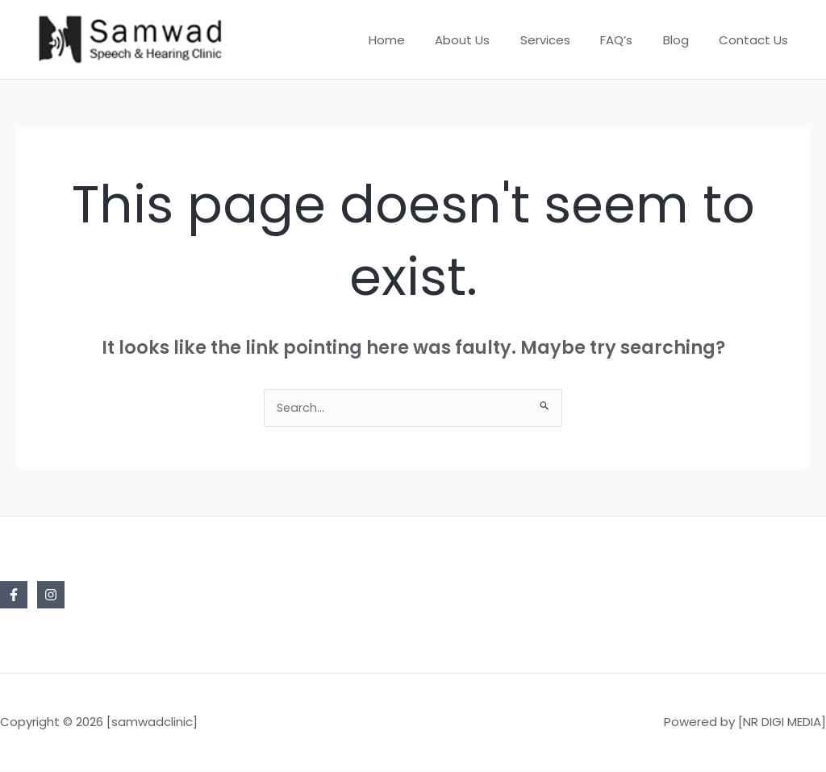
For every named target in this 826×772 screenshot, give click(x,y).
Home (420, 39)
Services (566, 39)
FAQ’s (631, 39)
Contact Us (756, 39)
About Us (489, 39)
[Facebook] (13, 596)
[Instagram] (51, 596)
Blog (685, 39)
